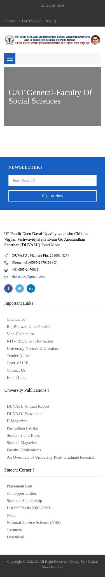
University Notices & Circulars (33, 348)
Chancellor (16, 319)
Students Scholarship (24, 500)
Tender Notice (19, 355)
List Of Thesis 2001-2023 (28, 508)
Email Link (16, 377)
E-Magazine (17, 421)
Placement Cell (19, 486)
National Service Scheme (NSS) (34, 522)
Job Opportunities (22, 493)
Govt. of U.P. (18, 363)
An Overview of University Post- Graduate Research (51, 457)
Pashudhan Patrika (22, 428)
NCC (11, 515)
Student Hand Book (23, 435)
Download (15, 537)
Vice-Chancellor (20, 334)
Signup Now (52, 196)
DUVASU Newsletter (25, 413)
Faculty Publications (24, 450)
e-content (14, 529)
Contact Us (16, 370)
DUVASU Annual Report (28, 406)
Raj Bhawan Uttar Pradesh (29, 326)
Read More (50, 245)
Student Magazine (22, 442)
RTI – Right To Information (30, 341)
